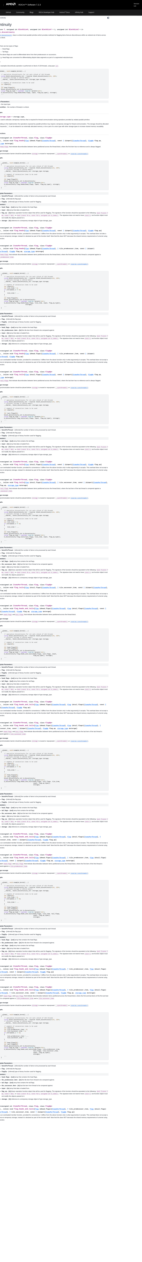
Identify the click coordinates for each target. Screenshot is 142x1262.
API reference (11, 85)
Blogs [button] (31, 12)
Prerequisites (11, 37)
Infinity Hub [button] (79, 12)
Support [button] (91, 12)
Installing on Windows (13, 46)
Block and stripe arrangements (16, 54)
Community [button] (20, 12)
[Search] (18, 29)
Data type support (12, 82)
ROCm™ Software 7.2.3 (30, 5)
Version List (136, 5)
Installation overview (13, 40)
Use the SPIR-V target (14, 71)
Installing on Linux (12, 43)
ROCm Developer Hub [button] (46, 12)
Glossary (10, 79)
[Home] (39, 18)
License (9, 95)
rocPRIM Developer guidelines (16, 92)
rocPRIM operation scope (15, 57)
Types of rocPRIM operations (16, 60)
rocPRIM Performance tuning (16, 63)
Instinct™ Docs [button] (64, 12)
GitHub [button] (8, 12)
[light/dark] (108, 17)
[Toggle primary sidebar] (34, 17)
